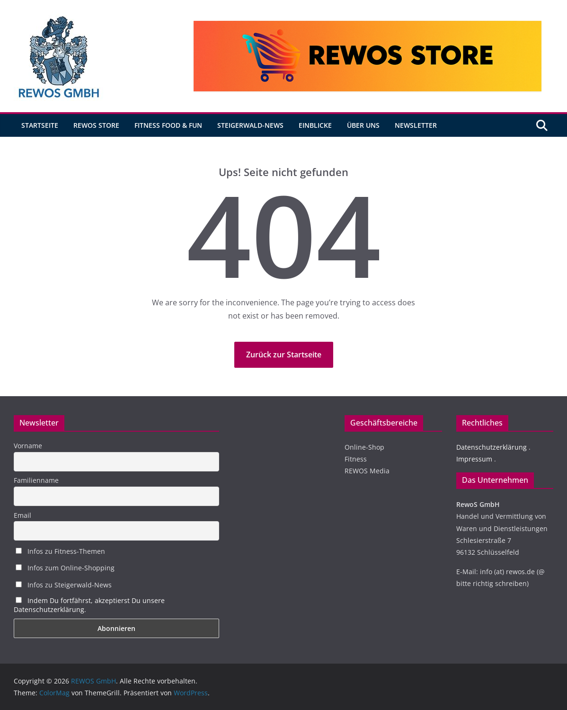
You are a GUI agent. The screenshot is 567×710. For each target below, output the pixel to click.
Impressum (474, 458)
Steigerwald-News (250, 125)
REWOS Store (96, 125)
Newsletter (416, 125)
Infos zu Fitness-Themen (60, 551)
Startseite (39, 125)
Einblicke (315, 125)
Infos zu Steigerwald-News (64, 584)
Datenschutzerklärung (491, 447)
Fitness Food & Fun (168, 125)
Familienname (36, 480)
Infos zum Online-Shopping (65, 567)
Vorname (28, 445)
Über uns (363, 125)
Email (22, 515)
